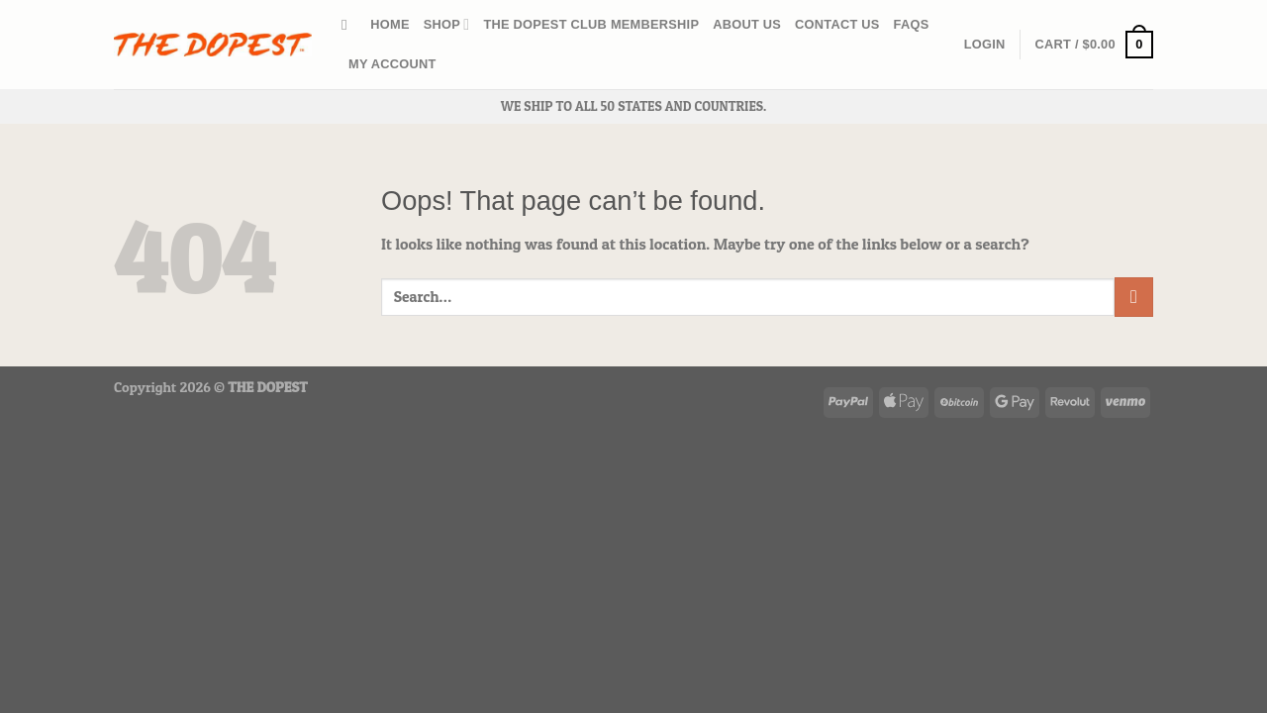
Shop (447, 24)
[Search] (348, 25)
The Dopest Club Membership (591, 24)
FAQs (911, 24)
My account (392, 63)
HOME (389, 24)
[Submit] (1134, 296)
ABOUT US (747, 24)
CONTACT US (837, 24)
